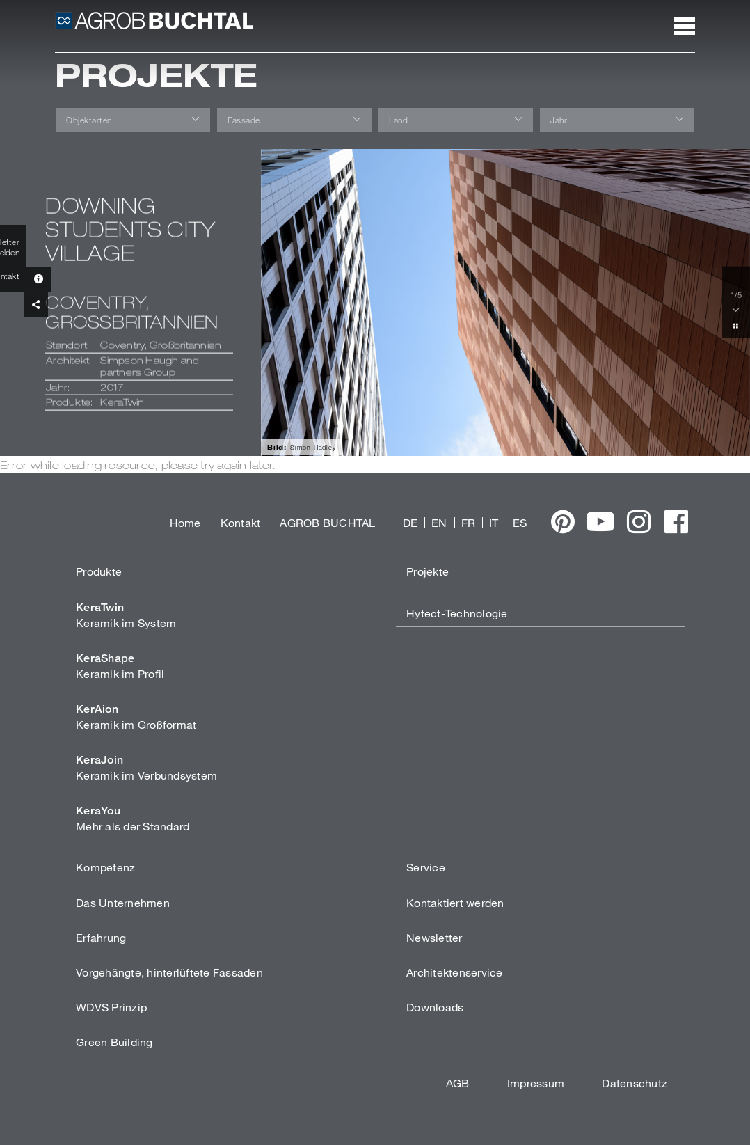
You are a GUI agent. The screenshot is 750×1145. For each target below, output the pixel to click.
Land (398, 119)
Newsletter (434, 937)
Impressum (535, 1082)
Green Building (114, 1041)
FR (468, 522)
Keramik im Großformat (136, 716)
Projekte (427, 571)
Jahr (558, 119)
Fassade (244, 119)
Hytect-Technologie (457, 612)
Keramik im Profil (120, 666)
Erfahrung (101, 937)
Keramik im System (126, 615)
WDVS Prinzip (111, 1006)
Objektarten (89, 119)
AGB (458, 1082)
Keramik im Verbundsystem (146, 767)
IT (494, 522)
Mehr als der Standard (132, 818)
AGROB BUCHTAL (327, 522)
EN (439, 522)
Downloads (434, 1006)
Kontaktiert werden (455, 902)
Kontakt (241, 522)
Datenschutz (634, 1082)
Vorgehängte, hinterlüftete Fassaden (169, 972)
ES (520, 522)
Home (185, 522)
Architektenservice (454, 972)
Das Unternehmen (123, 902)
